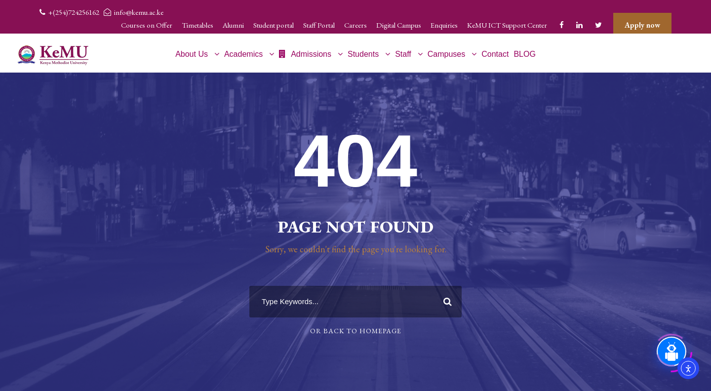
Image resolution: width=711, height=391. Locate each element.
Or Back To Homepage (355, 330)
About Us (191, 54)
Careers (355, 25)
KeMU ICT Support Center (507, 25)
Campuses (446, 54)
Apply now (642, 25)
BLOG (524, 54)
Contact (495, 54)
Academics (243, 54)
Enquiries (444, 25)
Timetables (197, 25)
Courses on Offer (146, 25)
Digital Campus (398, 25)
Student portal (273, 25)
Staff (403, 54)
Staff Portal (319, 25)
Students (363, 54)
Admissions (305, 54)
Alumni (233, 25)
